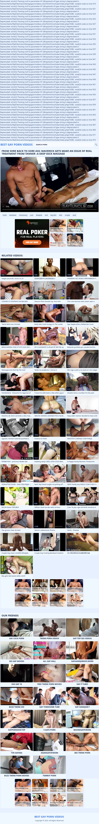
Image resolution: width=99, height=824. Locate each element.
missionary (23, 215)
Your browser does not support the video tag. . (49, 184)
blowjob (39, 215)
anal (74, 215)
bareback (12, 215)
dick (60, 215)
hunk (5, 215)
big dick (53, 215)
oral (46, 215)
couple (67, 215)
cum (31, 215)
